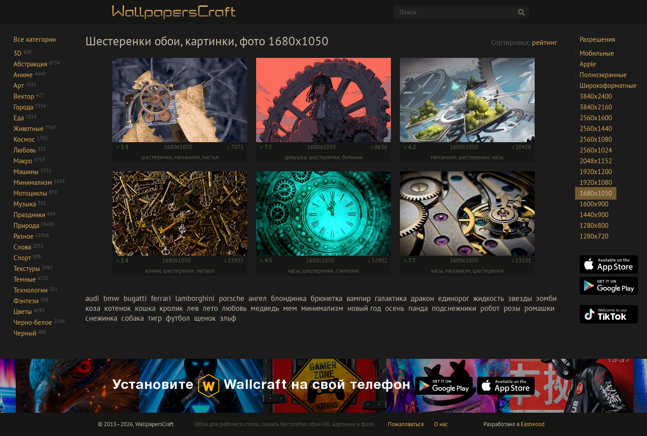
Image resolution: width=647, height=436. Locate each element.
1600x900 (594, 204)
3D (22, 53)
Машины (32, 171)
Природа (33, 225)
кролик (171, 308)
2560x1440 (596, 128)
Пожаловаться (406, 424)
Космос (30, 139)
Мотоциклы (35, 193)
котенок (117, 308)
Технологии (35, 290)
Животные (34, 128)
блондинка (288, 298)
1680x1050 (596, 193)
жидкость (488, 298)
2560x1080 (596, 139)
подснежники (454, 308)
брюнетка (326, 298)
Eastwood (533, 424)
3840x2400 (596, 96)
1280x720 (594, 236)
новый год (364, 308)
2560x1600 (596, 117)
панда (418, 308)
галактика (391, 298)
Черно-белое (39, 322)
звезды (520, 298)
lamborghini (195, 298)
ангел (257, 298)
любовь (234, 308)
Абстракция (36, 64)
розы (512, 308)
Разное (31, 236)
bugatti (135, 298)
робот (490, 308)
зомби (546, 298)
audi (92, 298)
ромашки (539, 308)
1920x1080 (596, 182)
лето (210, 308)
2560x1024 (596, 150)
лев (193, 308)
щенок (205, 318)
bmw (111, 298)
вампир (358, 298)
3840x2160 (596, 107)
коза (92, 308)
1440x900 (594, 214)
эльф (228, 318)
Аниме (29, 74)
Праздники (34, 214)
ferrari (161, 298)
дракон (422, 298)
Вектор (28, 96)
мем (290, 308)
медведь (265, 308)
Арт (24, 85)
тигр (155, 318)
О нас (441, 424)
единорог (453, 298)
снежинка (101, 318)
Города (29, 107)
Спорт (27, 257)
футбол (178, 318)
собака (132, 318)
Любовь (29, 150)
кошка (145, 308)
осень (394, 308)
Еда (24, 117)
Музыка (29, 204)
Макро (29, 161)
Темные (31, 279)
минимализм (322, 308)
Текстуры (33, 268)
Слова (28, 247)
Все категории (34, 39)
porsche (231, 298)
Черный (29, 333)
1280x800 (594, 225)
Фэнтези (31, 300)
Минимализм (39, 182)
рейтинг (544, 42)
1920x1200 (596, 171)
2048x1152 (596, 161)
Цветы (28, 311)
